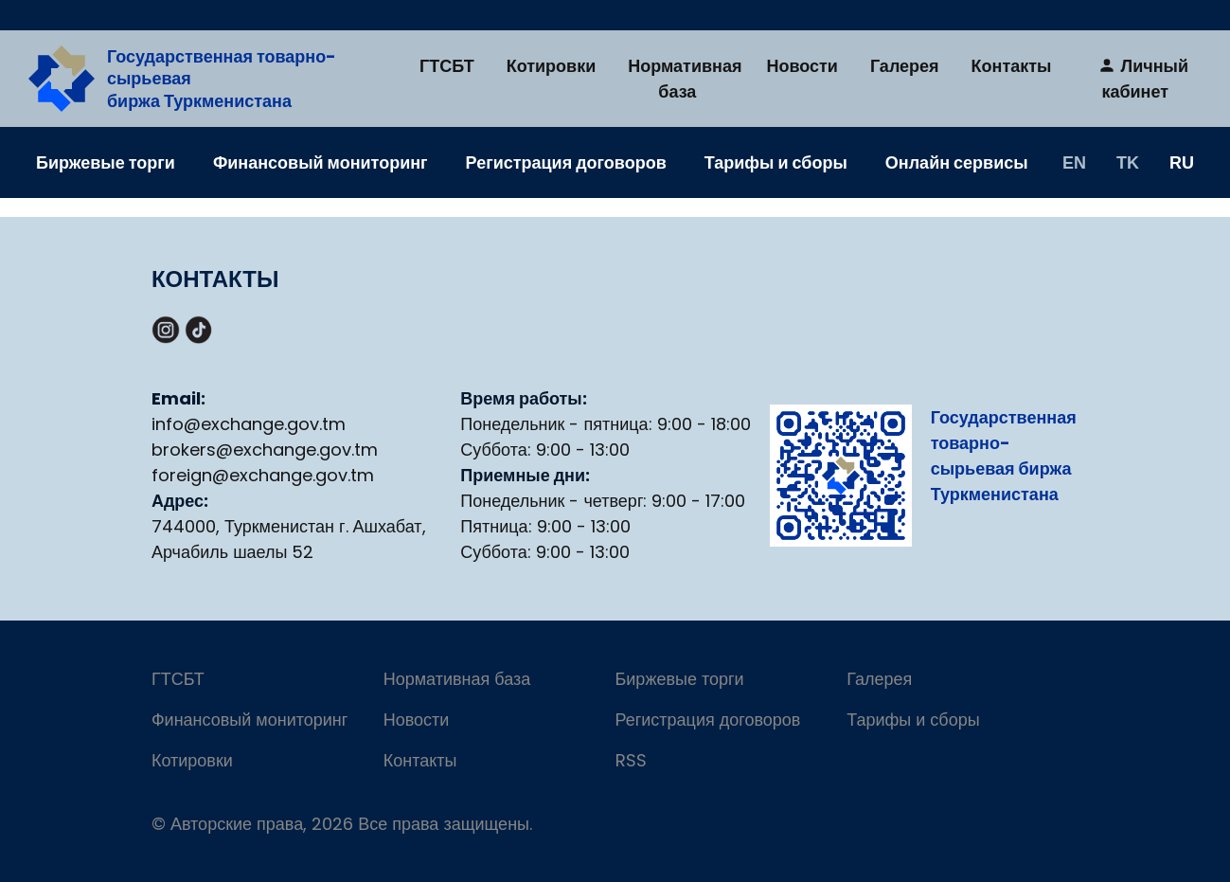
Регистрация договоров (566, 162)
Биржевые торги (105, 162)
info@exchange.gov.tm (249, 424)
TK (1127, 162)
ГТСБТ (446, 66)
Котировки (552, 66)
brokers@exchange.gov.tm (265, 449)
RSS (631, 760)
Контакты (1012, 66)
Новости (801, 66)
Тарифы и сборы (775, 162)
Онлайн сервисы (956, 162)
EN (1074, 162)
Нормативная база (684, 78)
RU (1181, 162)
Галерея (904, 66)
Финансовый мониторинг (320, 162)
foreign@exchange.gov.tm (263, 475)
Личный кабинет (1142, 78)
